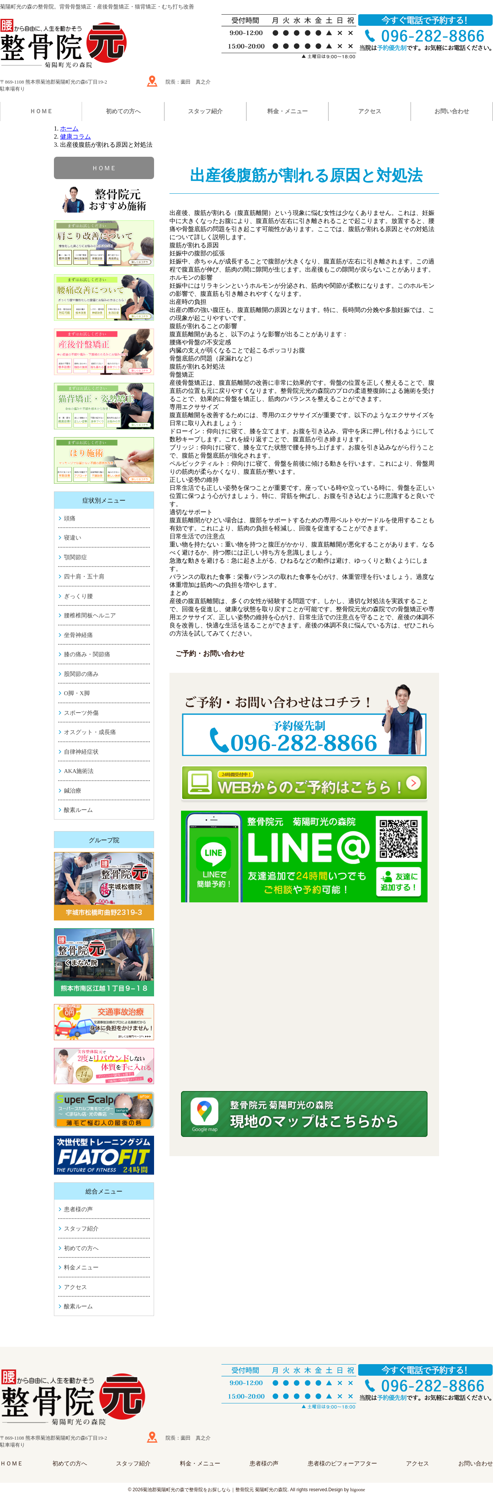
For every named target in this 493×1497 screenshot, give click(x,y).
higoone (357, 1489)
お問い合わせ (451, 111)
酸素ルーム (78, 810)
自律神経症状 (81, 752)
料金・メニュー (287, 111)
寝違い (72, 538)
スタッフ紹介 (205, 111)
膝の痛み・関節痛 (87, 654)
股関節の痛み (81, 674)
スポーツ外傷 (81, 713)
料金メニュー (81, 1267)
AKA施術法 (79, 771)
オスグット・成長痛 (90, 732)
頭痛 (69, 518)
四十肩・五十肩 (84, 576)
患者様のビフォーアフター (342, 1463)
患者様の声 (78, 1209)
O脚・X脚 (77, 693)
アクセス (369, 111)
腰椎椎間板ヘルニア (90, 615)
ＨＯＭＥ (41, 111)
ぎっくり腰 (78, 596)
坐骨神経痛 (78, 635)
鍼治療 (72, 791)
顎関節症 (75, 557)
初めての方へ (123, 111)
